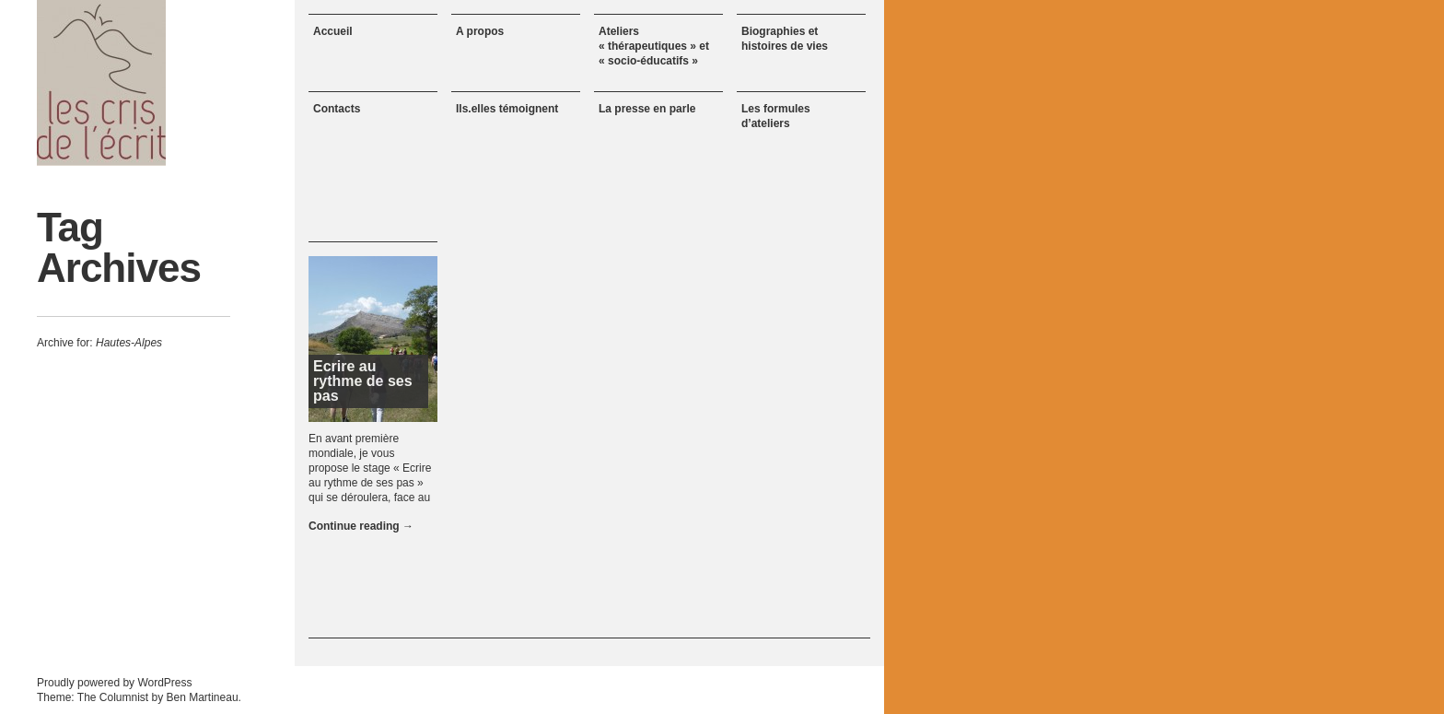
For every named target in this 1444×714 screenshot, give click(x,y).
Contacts (336, 108)
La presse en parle (647, 108)
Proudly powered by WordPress (114, 682)
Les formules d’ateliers (775, 116)
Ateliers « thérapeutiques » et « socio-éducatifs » (654, 46)
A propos (480, 31)
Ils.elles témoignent (507, 108)
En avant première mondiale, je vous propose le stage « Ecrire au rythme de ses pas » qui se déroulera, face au (370, 468)
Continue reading (361, 526)
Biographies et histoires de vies (784, 39)
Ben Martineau (203, 697)
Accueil (333, 31)
